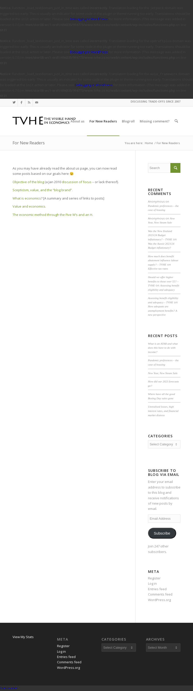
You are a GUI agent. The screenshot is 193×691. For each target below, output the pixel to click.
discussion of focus (76, 182)
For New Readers (29, 143)
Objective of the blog (28, 182)
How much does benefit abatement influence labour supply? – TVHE (163, 260)
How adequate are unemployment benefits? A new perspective (162, 310)
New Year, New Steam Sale (163, 373)
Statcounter (9, 688)
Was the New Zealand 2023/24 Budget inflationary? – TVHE (160, 235)
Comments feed (160, 594)
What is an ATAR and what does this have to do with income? (163, 347)
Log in (152, 583)
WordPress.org (159, 600)
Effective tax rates (158, 268)
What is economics (27, 198)
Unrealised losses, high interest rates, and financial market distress (163, 410)
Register (154, 578)
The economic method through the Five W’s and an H (52, 214)
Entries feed (157, 589)
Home (149, 143)
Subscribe (162, 533)
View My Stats (23, 637)
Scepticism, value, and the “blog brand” (42, 190)
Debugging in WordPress (89, 19)
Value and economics (29, 206)
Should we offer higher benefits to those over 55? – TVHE (163, 281)
